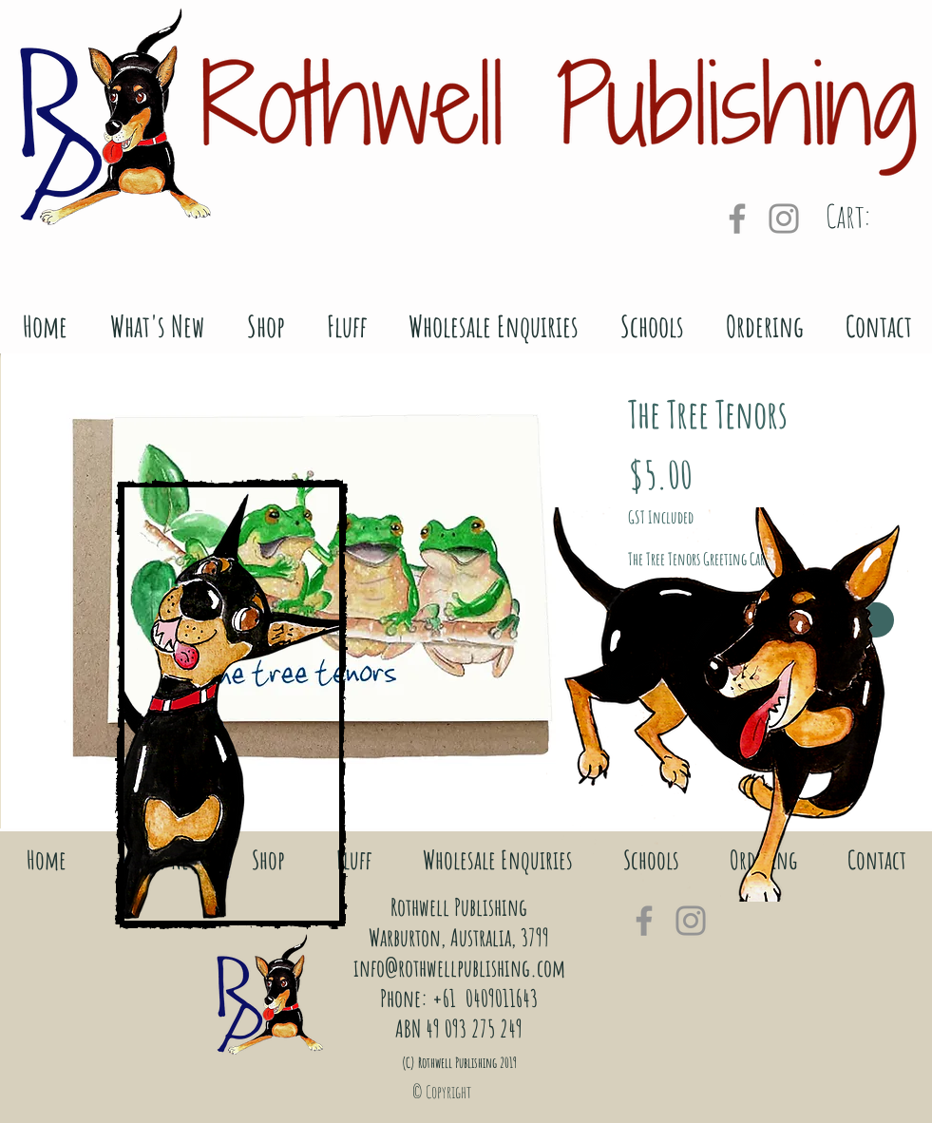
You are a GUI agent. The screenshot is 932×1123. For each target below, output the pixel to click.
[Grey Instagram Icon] (784, 218)
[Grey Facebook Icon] (737, 218)
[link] (873, 217)
